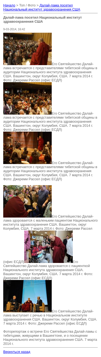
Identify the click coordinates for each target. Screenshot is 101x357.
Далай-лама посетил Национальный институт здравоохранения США (41, 7)
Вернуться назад (16, 352)
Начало (9, 5)
